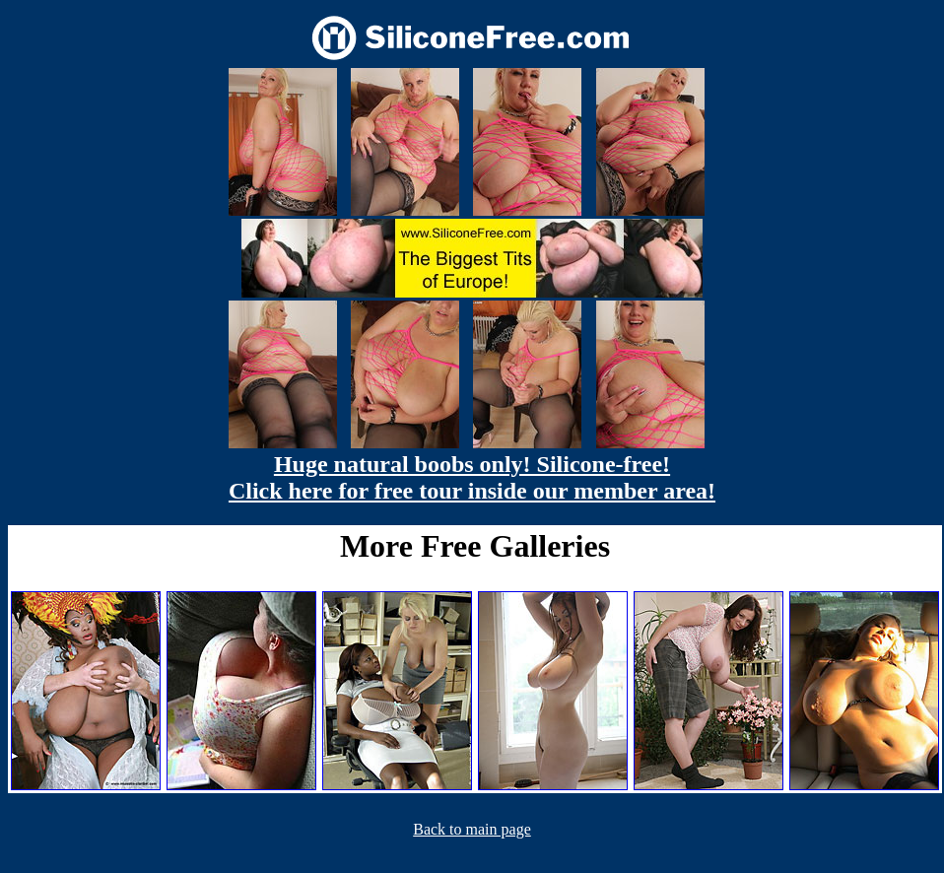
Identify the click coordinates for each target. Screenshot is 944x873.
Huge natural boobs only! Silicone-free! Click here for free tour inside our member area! (472, 477)
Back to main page (472, 829)
